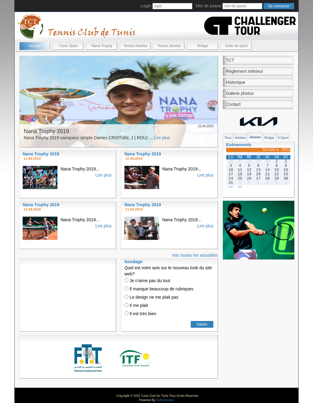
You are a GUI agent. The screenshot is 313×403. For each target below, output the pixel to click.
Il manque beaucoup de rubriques (158, 288)
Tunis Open (68, 46)
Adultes (240, 138)
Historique (235, 82)
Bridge (202, 46)
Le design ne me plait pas (151, 297)
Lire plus (162, 137)
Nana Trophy (101, 46)
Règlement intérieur (244, 71)
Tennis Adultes (135, 46)
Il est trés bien (140, 313)
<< (230, 187)
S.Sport (283, 138)
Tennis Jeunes (169, 46)
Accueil (35, 46)
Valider (202, 324)
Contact (233, 104)
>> (240, 187)
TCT (230, 60)
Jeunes (255, 137)
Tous (227, 138)
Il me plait (136, 305)
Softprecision (165, 400)
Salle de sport (236, 46)
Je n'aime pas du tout (147, 280)
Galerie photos (240, 93)
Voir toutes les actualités (195, 255)
